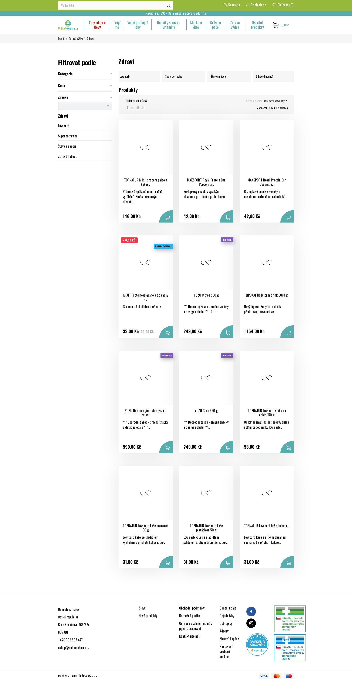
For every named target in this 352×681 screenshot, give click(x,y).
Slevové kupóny (229, 638)
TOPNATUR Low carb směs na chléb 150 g (267, 413)
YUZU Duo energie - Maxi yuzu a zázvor (145, 413)
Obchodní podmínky (191, 608)
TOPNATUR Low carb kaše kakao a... (267, 525)
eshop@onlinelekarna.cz (73, 647)
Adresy (224, 631)
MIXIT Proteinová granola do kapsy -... (145, 297)
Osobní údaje (228, 608)
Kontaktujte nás (189, 636)
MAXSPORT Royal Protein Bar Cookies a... (267, 182)
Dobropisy (226, 623)
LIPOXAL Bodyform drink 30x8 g (267, 295)
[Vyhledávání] (115, 5)
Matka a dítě (196, 25)
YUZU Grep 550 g (206, 410)
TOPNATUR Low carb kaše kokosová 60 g (145, 528)
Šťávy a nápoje (67, 146)
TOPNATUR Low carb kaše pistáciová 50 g (206, 528)
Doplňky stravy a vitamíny (168, 25)
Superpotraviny (67, 135)
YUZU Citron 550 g (206, 295)
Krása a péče (215, 25)
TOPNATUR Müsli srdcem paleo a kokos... (145, 182)
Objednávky (227, 615)
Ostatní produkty (257, 25)
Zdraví (63, 116)
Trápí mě (117, 25)
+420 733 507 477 (70, 639)
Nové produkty (148, 615)
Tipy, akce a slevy (97, 25)
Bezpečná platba (189, 615)
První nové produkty (275, 100)
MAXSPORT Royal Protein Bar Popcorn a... (206, 182)
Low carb (63, 125)
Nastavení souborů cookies (226, 651)
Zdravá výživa (235, 25)
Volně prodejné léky (137, 25)
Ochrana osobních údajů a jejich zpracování (196, 626)
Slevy (142, 608)
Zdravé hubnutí (68, 156)
